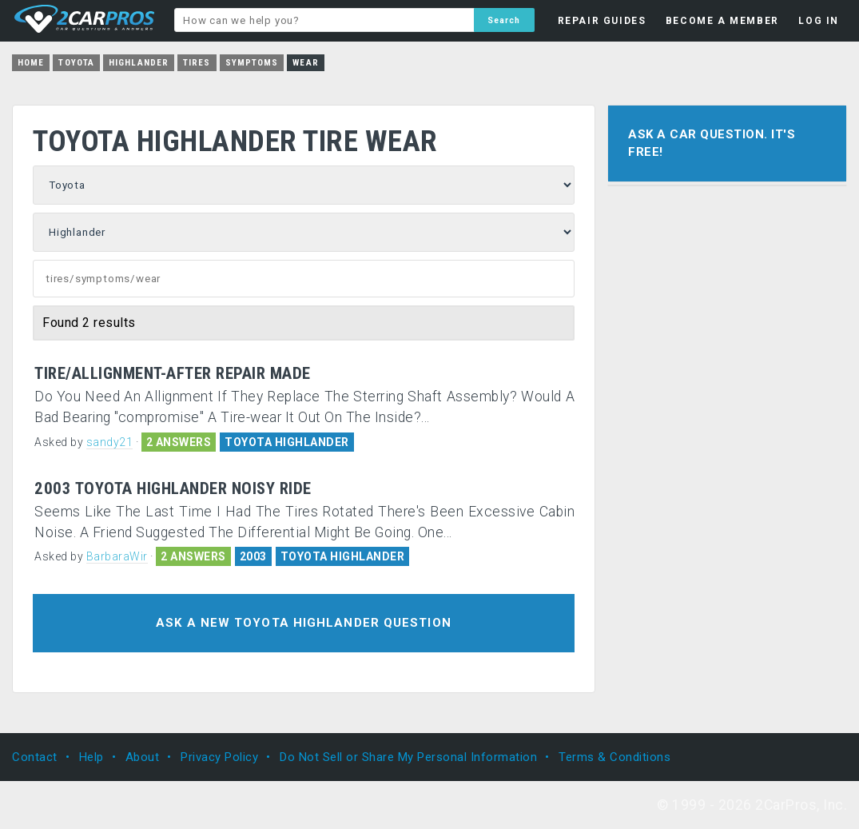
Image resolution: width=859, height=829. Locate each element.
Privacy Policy (219, 757)
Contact (35, 757)
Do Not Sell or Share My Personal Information (408, 757)
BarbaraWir (117, 556)
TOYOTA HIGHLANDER (287, 442)
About (142, 757)
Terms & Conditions (614, 757)
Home (31, 63)
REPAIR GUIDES (602, 20)
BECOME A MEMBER (722, 20)
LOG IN (818, 20)
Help (91, 757)
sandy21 (109, 442)
